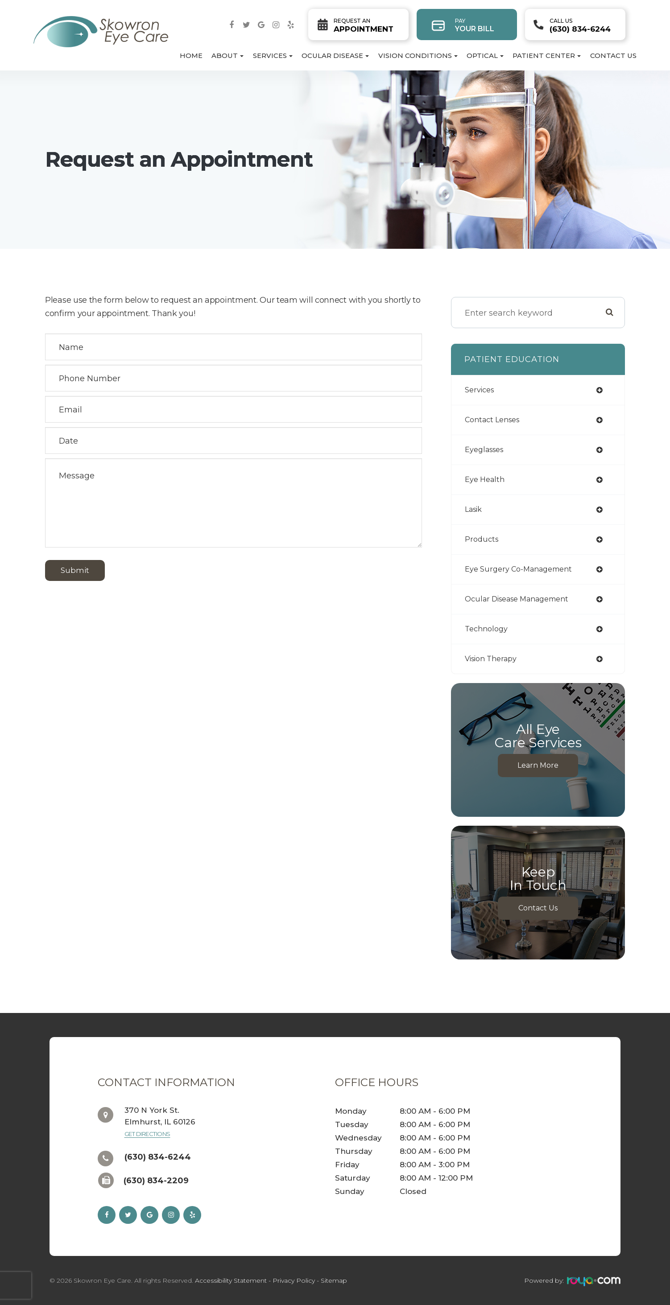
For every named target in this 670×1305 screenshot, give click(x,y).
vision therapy (491, 659)
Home (191, 56)
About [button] (227, 56)
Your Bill (474, 25)
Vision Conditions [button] (418, 56)
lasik (473, 509)
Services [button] (273, 56)
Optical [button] (485, 56)
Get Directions (147, 1133)
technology (486, 629)
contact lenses (492, 420)
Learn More (537, 765)
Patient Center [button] (547, 56)
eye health (485, 479)
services (479, 390)
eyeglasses (484, 449)
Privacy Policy (294, 1280)
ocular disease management (516, 599)
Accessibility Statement (231, 1280)
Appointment (363, 25)
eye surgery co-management (518, 569)
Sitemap (334, 1280)
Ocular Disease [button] (335, 56)
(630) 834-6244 (580, 25)
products (481, 539)
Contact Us (613, 56)
